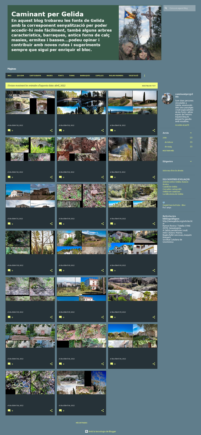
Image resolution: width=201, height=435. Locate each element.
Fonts (61, 75)
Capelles (99, 75)
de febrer (169, 142)
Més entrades (81, 423)
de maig (168, 147)
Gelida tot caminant (171, 191)
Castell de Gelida (170, 187)
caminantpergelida (184, 95)
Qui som (20, 75)
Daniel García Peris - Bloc (174, 205)
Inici (9, 75)
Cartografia (35, 75)
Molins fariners (116, 75)
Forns (71, 75)
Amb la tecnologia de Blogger (100, 431)
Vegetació (133, 75)
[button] (51, 130)
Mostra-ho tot (149, 86)
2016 (165, 138)
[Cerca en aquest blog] (182, 8)
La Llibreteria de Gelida (173, 194)
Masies (50, 75)
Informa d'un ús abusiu (173, 170)
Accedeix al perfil (182, 125)
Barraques (85, 75)
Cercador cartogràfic (172, 189)
